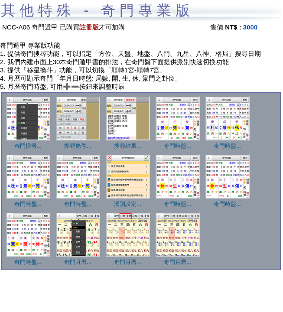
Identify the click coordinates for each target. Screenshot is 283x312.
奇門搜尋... (28, 143)
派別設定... (128, 201)
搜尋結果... (128, 143)
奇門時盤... (178, 143)
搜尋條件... (78, 143)
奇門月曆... (78, 259)
